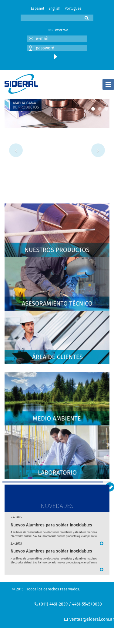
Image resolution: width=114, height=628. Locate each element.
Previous (16, 150)
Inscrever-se (57, 30)
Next (98, 150)
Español (37, 8)
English (54, 8)
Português (73, 8)
